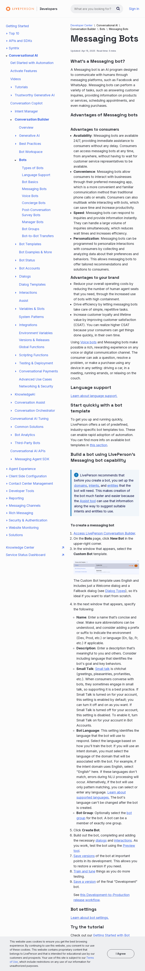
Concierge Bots (33, 203)
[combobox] (97, 8)
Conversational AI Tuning (29, 419)
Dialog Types (115, 591)
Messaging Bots (34, 189)
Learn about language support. (94, 396)
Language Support (36, 175)
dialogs (101, 840)
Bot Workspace (30, 152)
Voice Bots (30, 196)
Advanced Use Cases (35, 379)
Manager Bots (32, 222)
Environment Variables (36, 333)
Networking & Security (36, 386)
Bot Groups (30, 229)
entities (112, 485)
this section (98, 445)
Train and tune (84, 871)
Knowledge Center (35, 547)
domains (80, 485)
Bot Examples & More (35, 252)
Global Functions (31, 347)
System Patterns (31, 317)
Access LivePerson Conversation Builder (104, 533)
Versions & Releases (34, 340)
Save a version (85, 882)
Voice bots (88, 342)
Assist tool (88, 501)
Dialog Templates (32, 284)
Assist (23, 301)
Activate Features (23, 71)
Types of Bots (32, 168)
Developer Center (82, 25)
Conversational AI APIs (27, 451)
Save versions (84, 856)
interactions (123, 840)
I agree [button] (121, 954)
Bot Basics (30, 182)
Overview (26, 127)
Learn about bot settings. (90, 918)
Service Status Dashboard (35, 554)
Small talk (102, 669)
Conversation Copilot (26, 103)
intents (94, 485)
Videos (15, 79)
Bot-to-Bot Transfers (38, 236)
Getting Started (17, 26)
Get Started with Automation (31, 63)
